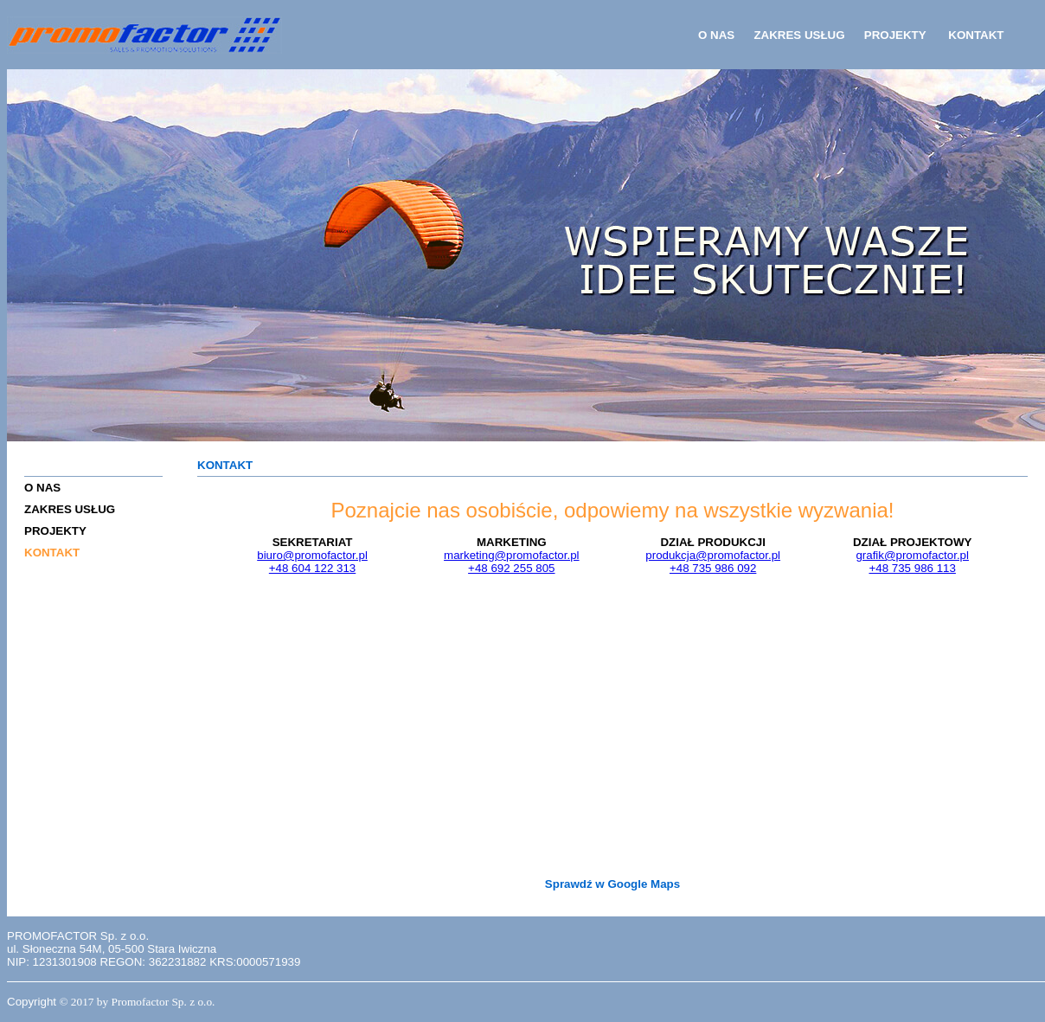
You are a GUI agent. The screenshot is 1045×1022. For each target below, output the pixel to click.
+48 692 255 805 (511, 568)
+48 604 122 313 (312, 568)
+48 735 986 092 (713, 568)
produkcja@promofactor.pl (712, 555)
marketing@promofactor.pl (512, 555)
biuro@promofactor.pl (312, 555)
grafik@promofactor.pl (912, 555)
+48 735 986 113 (912, 568)
